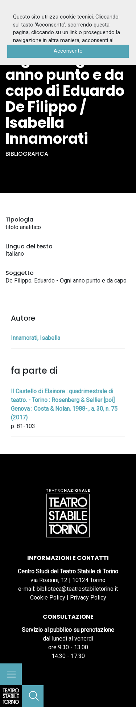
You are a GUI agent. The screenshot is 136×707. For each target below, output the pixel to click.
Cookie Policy (47, 597)
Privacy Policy (88, 597)
